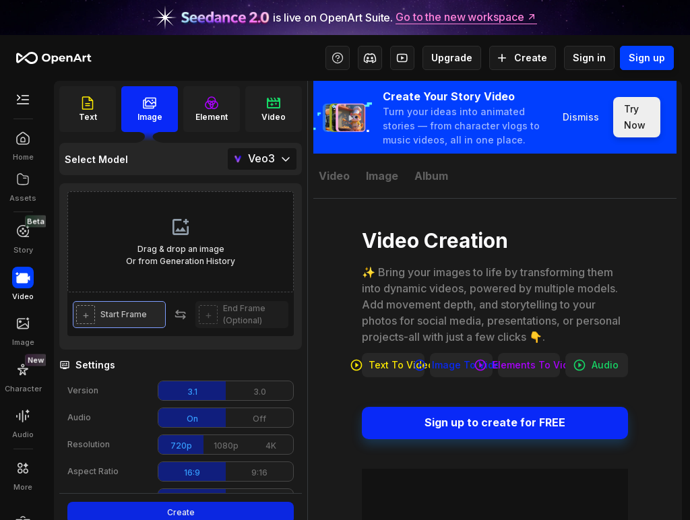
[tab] (334, 176)
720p (181, 446)
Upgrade (451, 57)
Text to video (393, 365)
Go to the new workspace (466, 17)
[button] (119, 314)
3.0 (259, 392)
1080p (226, 446)
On (192, 419)
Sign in (589, 57)
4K (270, 446)
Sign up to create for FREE (495, 423)
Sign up (647, 57)
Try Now (636, 117)
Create (522, 57)
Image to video (461, 365)
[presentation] (180, 241)
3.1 (192, 392)
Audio (596, 365)
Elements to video (529, 365)
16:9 (192, 472)
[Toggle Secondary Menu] (23, 99)
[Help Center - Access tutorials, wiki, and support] (337, 58)
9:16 (259, 472)
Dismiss (580, 117)
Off (259, 419)
